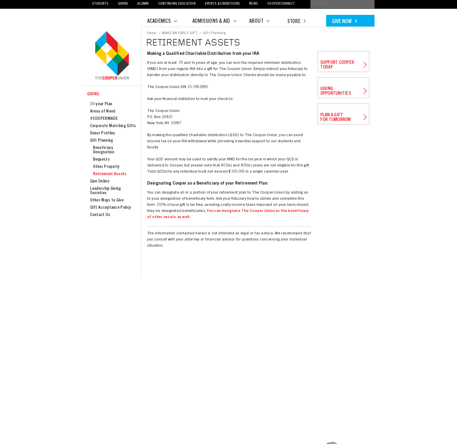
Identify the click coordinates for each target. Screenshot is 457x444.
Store (296, 21)
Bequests (101, 159)
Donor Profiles (102, 133)
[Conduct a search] (342, 4)
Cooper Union (112, 56)
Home (152, 33)
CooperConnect (281, 4)
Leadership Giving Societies (105, 191)
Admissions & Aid (218, 21)
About (263, 21)
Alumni (143, 4)
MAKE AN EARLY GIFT (180, 33)
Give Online (99, 181)
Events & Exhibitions (222, 4)
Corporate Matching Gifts (113, 126)
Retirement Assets (110, 174)
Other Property (106, 167)
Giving (123, 4)
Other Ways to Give (107, 200)
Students (100, 4)
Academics (165, 21)
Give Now (344, 21)
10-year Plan (101, 104)
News (253, 4)
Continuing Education (177, 4)
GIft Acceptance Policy (110, 208)
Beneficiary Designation (103, 150)
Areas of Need (102, 111)
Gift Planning (101, 140)
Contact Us (100, 215)
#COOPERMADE (104, 119)
